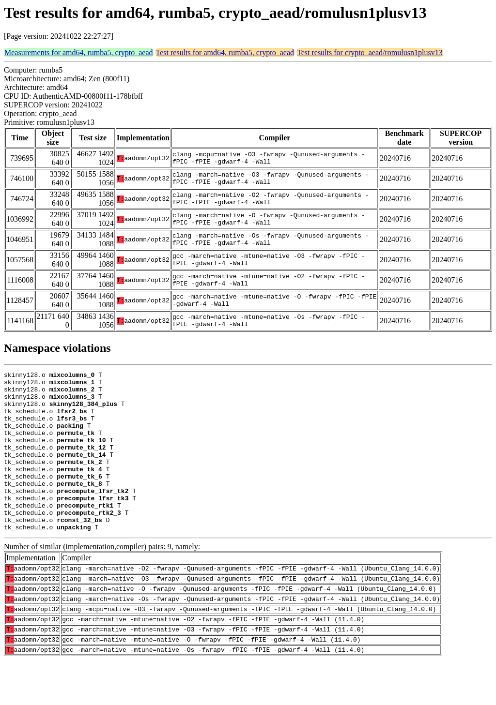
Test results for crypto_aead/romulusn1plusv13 (370, 52)
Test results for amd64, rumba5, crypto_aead (225, 52)
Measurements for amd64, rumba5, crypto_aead (78, 52)
